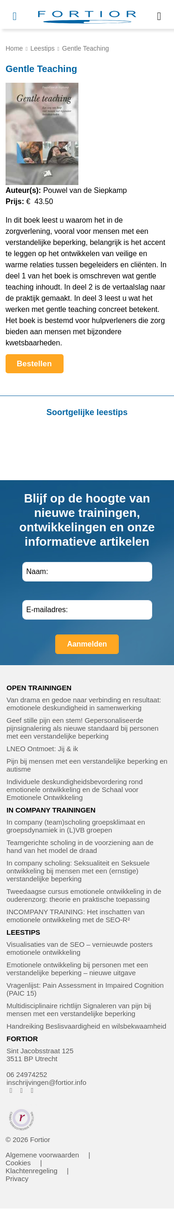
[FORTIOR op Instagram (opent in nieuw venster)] (21, 1090)
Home (14, 48)
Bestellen (40, 366)
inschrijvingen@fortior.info (46, 1082)
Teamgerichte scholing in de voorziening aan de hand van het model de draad (80, 846)
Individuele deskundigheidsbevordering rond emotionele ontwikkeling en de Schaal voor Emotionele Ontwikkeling (74, 789)
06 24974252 (26, 1074)
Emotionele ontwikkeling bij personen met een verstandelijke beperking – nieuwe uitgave (77, 969)
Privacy (17, 1179)
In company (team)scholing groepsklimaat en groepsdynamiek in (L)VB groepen (75, 826)
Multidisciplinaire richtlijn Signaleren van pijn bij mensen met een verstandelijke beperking (78, 1009)
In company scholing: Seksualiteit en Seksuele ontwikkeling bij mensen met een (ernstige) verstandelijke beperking (78, 871)
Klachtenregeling (32, 1171)
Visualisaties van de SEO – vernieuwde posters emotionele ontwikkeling (79, 948)
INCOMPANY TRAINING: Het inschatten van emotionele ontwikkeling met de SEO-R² (75, 916)
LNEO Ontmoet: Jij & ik (42, 749)
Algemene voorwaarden (42, 1155)
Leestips (43, 48)
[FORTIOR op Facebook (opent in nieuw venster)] (10, 1090)
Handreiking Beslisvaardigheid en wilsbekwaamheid (86, 1026)
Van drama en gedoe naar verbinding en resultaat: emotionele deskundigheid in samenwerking (83, 704)
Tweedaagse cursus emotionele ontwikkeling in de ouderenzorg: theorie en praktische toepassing (83, 895)
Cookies (18, 1163)
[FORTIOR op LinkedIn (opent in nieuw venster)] (32, 1090)
